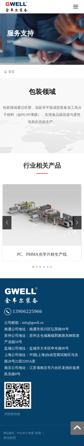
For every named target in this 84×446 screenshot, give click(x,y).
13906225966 (27, 311)
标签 (38, 433)
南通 (31, 433)
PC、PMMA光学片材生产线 (42, 254)
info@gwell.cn (32, 323)
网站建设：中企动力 (15, 433)
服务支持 (20, 33)
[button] (33, 267)
